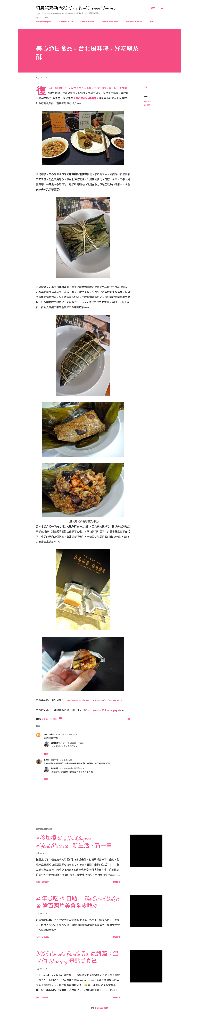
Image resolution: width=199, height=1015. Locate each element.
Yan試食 (147, 105)
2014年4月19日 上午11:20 (61, 760)
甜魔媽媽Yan (56, 743)
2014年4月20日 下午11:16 (73, 743)
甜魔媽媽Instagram (43, 21)
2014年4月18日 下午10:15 (66, 734)
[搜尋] (153, 8)
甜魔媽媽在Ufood (66, 21)
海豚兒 (46, 760)
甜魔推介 (147, 101)
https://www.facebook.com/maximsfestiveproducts (93, 700)
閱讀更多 (116, 882)
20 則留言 (46, 937)
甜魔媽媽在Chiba (87, 21)
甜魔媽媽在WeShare (134, 21)
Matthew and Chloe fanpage (102, 710)
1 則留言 (45, 882)
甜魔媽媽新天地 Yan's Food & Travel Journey (75, 8)
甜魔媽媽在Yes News (109, 21)
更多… (152, 21)
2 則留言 (45, 997)
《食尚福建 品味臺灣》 (86, 98)
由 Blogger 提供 (99, 1008)
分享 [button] (145, 87)
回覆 (46, 754)
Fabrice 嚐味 (49, 734)
